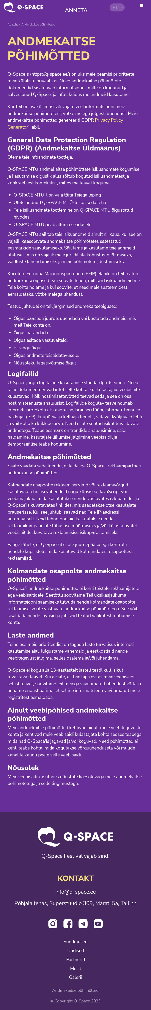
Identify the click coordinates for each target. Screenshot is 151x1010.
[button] (117, 7)
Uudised (75, 951)
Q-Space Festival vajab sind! (75, 856)
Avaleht (13, 24)
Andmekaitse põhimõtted (75, 990)
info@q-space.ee (75, 892)
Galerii (75, 977)
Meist (75, 969)
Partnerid (75, 960)
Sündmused (75, 942)
